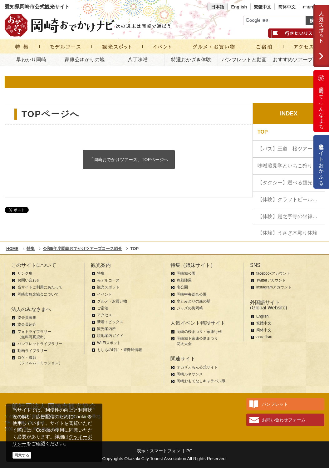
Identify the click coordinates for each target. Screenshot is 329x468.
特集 (101, 273)
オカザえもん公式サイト (197, 367)
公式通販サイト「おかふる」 (321, 162)
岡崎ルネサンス (190, 374)
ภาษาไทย (311, 6)
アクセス (104, 315)
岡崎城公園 (186, 273)
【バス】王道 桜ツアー (285, 148)
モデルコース (108, 280)
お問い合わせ (28, 280)
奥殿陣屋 (184, 280)
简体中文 (287, 6)
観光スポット (108, 287)
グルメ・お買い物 (112, 301)
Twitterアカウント (271, 280)
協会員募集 (26, 317)
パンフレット (275, 404)
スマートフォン (165, 450)
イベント (104, 294)
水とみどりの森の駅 (193, 301)
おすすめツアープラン (298, 59)
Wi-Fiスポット (109, 343)
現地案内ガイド (110, 335)
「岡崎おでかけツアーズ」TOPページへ (128, 159)
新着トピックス (110, 322)
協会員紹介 (26, 324)
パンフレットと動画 (244, 59)
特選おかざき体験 (191, 59)
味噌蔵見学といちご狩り (285, 165)
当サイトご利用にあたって (39, 287)
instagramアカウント (274, 287)
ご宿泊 (102, 308)
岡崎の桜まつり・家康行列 (199, 331)
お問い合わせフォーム (284, 419)
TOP (263, 132)
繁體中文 (262, 6)
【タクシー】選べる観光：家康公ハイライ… (291, 182)
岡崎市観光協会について (38, 294)
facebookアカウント (273, 273)
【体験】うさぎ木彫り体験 (287, 233)
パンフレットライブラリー (39, 344)
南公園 (182, 287)
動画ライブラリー (32, 350)
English (239, 6)
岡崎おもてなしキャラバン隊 (201, 381)
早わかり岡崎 (31, 59)
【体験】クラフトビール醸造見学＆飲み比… (291, 199)
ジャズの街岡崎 (190, 308)
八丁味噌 (138, 59)
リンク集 (24, 273)
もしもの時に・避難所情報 (119, 350)
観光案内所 (106, 329)
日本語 (217, 6)
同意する (21, 455)
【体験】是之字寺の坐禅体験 (290, 216)
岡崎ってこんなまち (321, 101)
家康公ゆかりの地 (85, 59)
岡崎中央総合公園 (192, 294)
